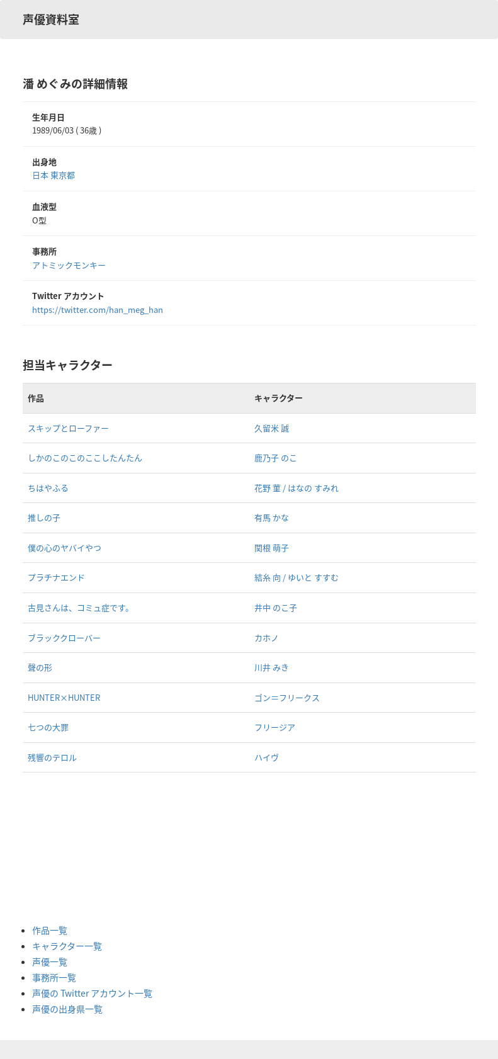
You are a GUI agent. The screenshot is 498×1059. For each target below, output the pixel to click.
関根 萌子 (271, 547)
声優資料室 (51, 19)
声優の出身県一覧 (67, 1008)
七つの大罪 (48, 727)
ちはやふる (48, 488)
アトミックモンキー (69, 265)
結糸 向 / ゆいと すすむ (296, 577)
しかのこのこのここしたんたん (85, 457)
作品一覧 (49, 930)
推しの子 (44, 517)
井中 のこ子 (275, 607)
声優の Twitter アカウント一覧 (92, 993)
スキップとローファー (68, 428)
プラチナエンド (56, 577)
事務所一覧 (54, 977)
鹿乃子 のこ (275, 457)
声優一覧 (49, 961)
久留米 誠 (271, 428)
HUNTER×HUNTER (64, 697)
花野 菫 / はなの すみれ (296, 488)
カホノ (266, 637)
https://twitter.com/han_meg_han (97, 309)
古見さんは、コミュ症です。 (80, 607)
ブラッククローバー (64, 637)
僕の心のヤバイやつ (64, 547)
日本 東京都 (53, 175)
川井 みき (271, 667)
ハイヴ (266, 757)
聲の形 (40, 667)
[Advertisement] (82, 848)
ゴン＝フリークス (287, 697)
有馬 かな (271, 517)
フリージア (274, 727)
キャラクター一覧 (67, 945)
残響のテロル (52, 757)
